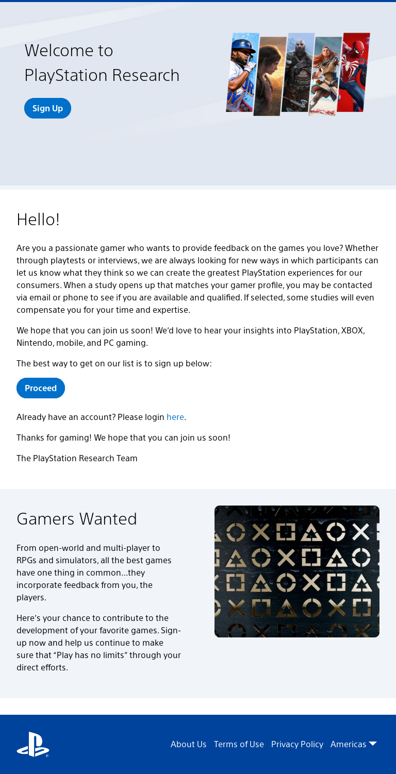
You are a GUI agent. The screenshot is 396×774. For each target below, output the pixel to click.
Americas (354, 743)
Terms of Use (239, 743)
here (175, 416)
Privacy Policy (297, 743)
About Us (189, 743)
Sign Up (47, 108)
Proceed (41, 387)
